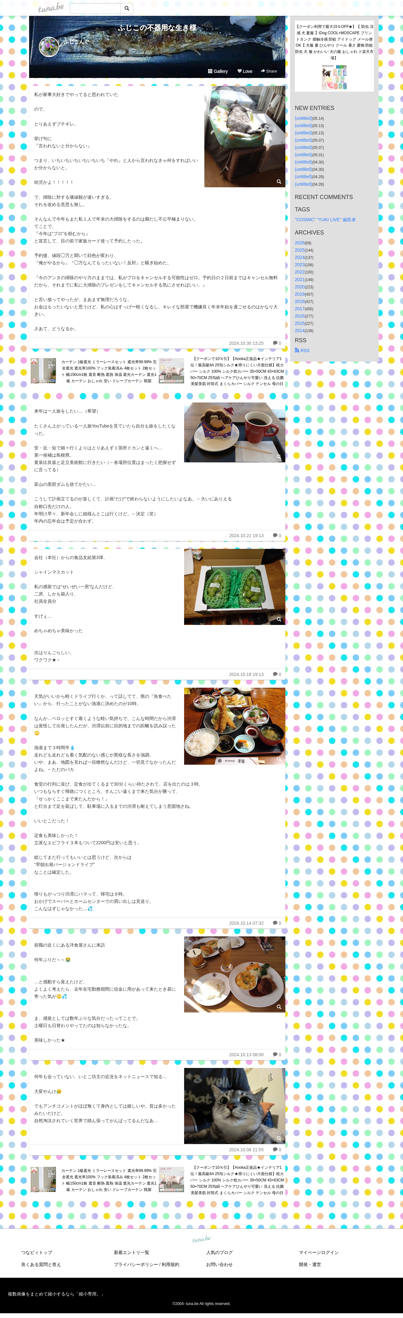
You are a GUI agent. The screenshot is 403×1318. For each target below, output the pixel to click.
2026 (300, 242)
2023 (300, 264)
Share (269, 71)
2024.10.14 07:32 (246, 923)
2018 (300, 301)
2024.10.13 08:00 (246, 1054)
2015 (300, 323)
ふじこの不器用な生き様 (157, 28)
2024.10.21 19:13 (246, 535)
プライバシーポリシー (136, 1264)
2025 (300, 250)
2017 (300, 308)
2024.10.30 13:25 (246, 343)
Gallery (218, 71)
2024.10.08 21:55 (246, 1149)
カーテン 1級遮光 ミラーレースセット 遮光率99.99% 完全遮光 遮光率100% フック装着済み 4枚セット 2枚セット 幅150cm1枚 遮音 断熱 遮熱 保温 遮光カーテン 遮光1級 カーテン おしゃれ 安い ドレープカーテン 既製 (109, 371)
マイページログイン (319, 1252)
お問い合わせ (219, 1264)
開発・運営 (310, 1264)
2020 (300, 286)
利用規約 (170, 1264)
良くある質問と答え (41, 1264)
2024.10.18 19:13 (246, 674)
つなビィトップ (36, 1252)
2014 (300, 330)
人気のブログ (219, 1252)
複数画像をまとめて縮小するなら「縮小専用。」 (56, 1293)
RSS (302, 350)
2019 (300, 294)
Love (244, 71)
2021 (300, 279)
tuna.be (201, 1239)
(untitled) (303, 118)
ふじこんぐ (76, 41)
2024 (300, 257)
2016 (300, 315)
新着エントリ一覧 (131, 1252)
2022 (300, 271)
